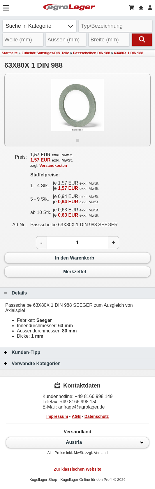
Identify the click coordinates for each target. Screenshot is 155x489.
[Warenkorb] (131, 7)
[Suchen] (142, 40)
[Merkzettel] (141, 7)
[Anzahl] (77, 242)
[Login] (150, 7)
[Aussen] (66, 39)
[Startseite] (69, 8)
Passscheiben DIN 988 (91, 53)
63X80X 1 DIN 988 (128, 53)
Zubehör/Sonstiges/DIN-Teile (45, 53)
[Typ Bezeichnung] (115, 26)
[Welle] (23, 39)
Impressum (57, 416)
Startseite (10, 53)
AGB (76, 416)
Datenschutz (96, 416)
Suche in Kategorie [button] (39, 26)
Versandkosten (53, 165)
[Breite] (109, 39)
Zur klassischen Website (77, 469)
